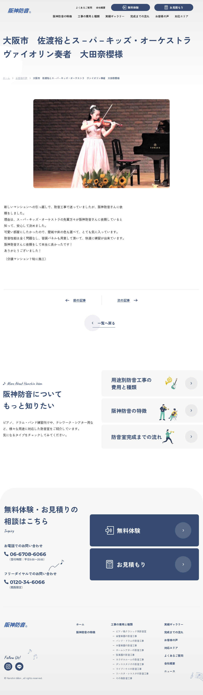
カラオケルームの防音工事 (130, 659)
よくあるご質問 (84, 7)
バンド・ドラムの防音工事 (130, 640)
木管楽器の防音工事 (126, 645)
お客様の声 (162, 16)
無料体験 (130, 7)
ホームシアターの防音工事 (130, 650)
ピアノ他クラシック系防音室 (131, 631)
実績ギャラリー (114, 16)
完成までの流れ (139, 16)
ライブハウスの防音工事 (129, 668)
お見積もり (173, 7)
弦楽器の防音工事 (125, 654)
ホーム (6, 78)
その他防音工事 (124, 678)
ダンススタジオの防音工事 (130, 664)
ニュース (169, 671)
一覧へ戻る (102, 323)
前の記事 (79, 300)
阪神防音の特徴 (62, 16)
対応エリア (181, 16)
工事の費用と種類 (89, 16)
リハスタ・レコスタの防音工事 (132, 673)
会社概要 (100, 7)
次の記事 (123, 300)
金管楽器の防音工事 (126, 636)
